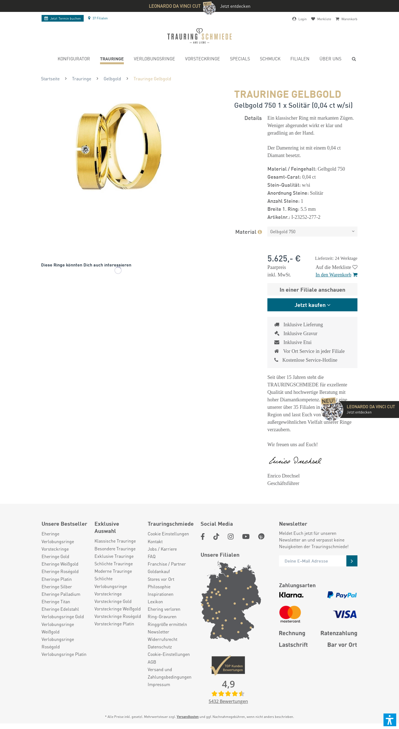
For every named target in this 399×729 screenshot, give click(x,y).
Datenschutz (160, 647)
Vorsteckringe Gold (113, 601)
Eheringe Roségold (60, 571)
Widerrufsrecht (162, 639)
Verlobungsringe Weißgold (58, 628)
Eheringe (50, 534)
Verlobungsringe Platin (64, 654)
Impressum (159, 684)
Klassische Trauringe (115, 541)
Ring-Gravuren (162, 616)
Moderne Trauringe (113, 571)
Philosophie (159, 586)
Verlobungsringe (58, 541)
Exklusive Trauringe (114, 556)
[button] (389, 719)
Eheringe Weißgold (60, 564)
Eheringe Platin (57, 579)
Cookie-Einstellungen (169, 654)
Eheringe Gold (55, 556)
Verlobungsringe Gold (63, 616)
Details (253, 117)
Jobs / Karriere (162, 549)
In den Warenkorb (336, 275)
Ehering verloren (164, 609)
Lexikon (155, 601)
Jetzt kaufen (310, 305)
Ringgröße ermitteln (167, 624)
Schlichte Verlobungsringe (110, 582)
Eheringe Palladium (61, 594)
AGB (152, 662)
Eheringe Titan (56, 601)
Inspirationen (160, 594)
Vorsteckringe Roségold (117, 616)
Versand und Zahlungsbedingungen (169, 673)
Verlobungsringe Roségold (58, 643)
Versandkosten (188, 717)
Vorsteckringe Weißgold (117, 609)
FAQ (151, 556)
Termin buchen (62, 18)
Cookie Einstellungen (168, 534)
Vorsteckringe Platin (114, 624)
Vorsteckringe (55, 549)
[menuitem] (74, 59)
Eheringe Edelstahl (60, 609)
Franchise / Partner (167, 564)
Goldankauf (159, 571)
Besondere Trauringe (114, 548)
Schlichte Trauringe (113, 563)
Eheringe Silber (57, 586)
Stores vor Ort (161, 579)
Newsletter (158, 632)
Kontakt (155, 541)
